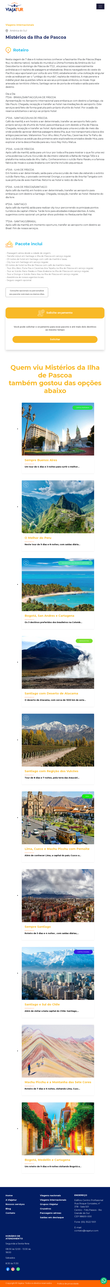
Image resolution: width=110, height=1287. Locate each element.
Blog (8, 1208)
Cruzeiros (45, 1208)
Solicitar (55, 339)
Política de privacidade (68, 1283)
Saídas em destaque (52, 1217)
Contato (10, 1213)
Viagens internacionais (53, 1200)
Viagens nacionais (50, 1195)
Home (9, 1195)
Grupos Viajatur (49, 1204)
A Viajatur (11, 1200)
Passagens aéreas (50, 1213)
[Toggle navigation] (100, 6)
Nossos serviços (15, 1204)
